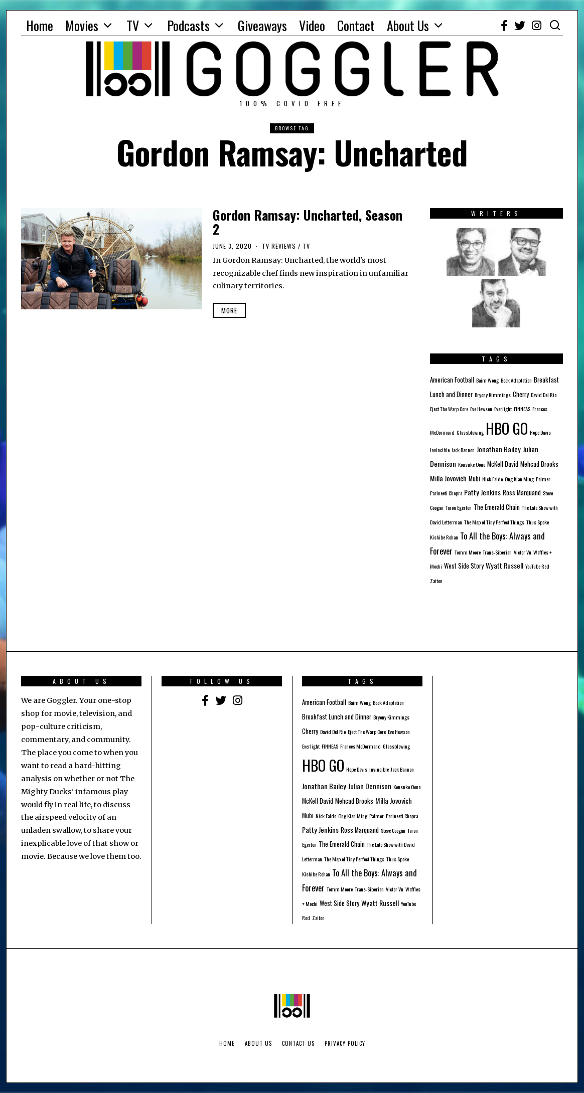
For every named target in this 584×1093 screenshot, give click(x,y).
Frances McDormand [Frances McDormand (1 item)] (360, 746)
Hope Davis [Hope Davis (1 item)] (540, 432)
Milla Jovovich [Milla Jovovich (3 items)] (448, 478)
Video (312, 25)
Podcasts (188, 25)
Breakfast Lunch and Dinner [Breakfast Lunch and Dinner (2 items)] (336, 716)
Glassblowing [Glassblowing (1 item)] (470, 432)
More (229, 310)
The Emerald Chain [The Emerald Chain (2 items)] (497, 507)
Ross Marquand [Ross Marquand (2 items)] (522, 492)
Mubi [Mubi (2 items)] (474, 478)
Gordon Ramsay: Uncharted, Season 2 (307, 222)
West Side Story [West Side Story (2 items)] (464, 566)
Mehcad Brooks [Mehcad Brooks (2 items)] (539, 464)
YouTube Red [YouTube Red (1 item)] (537, 566)
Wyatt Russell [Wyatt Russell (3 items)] (504, 565)
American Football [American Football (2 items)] (452, 380)
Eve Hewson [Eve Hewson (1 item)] (481, 409)
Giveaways (262, 25)
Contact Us (298, 1043)
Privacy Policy (345, 1043)
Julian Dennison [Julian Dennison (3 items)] (369, 786)
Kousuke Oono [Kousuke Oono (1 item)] (471, 464)
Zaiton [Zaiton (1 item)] (436, 581)
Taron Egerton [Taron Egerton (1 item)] (459, 507)
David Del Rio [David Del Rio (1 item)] (543, 395)
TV (132, 25)
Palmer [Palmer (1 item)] (543, 479)
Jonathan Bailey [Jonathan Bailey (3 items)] (499, 449)
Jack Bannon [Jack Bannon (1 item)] (463, 450)
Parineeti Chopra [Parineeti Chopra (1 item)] (446, 493)
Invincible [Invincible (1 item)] (440, 450)
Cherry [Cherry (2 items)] (521, 394)
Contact (356, 25)
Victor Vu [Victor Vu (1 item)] (522, 552)
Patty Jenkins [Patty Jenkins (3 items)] (482, 492)
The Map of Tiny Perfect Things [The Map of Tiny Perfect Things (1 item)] (494, 522)
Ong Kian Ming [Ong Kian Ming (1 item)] (519, 479)
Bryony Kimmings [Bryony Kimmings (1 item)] (493, 395)
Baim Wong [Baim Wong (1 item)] (487, 380)
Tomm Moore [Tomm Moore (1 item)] (468, 552)
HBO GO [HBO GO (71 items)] (507, 428)
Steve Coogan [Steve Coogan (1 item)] (393, 830)
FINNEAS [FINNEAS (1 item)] (522, 409)
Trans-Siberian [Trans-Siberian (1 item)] (497, 552)
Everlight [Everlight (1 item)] (503, 409)
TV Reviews (279, 246)
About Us (408, 25)
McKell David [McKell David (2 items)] (502, 464)
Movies (81, 25)
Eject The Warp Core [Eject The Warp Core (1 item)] (449, 409)
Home (39, 25)
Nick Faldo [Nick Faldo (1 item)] (492, 479)
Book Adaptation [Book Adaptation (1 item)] (516, 380)
